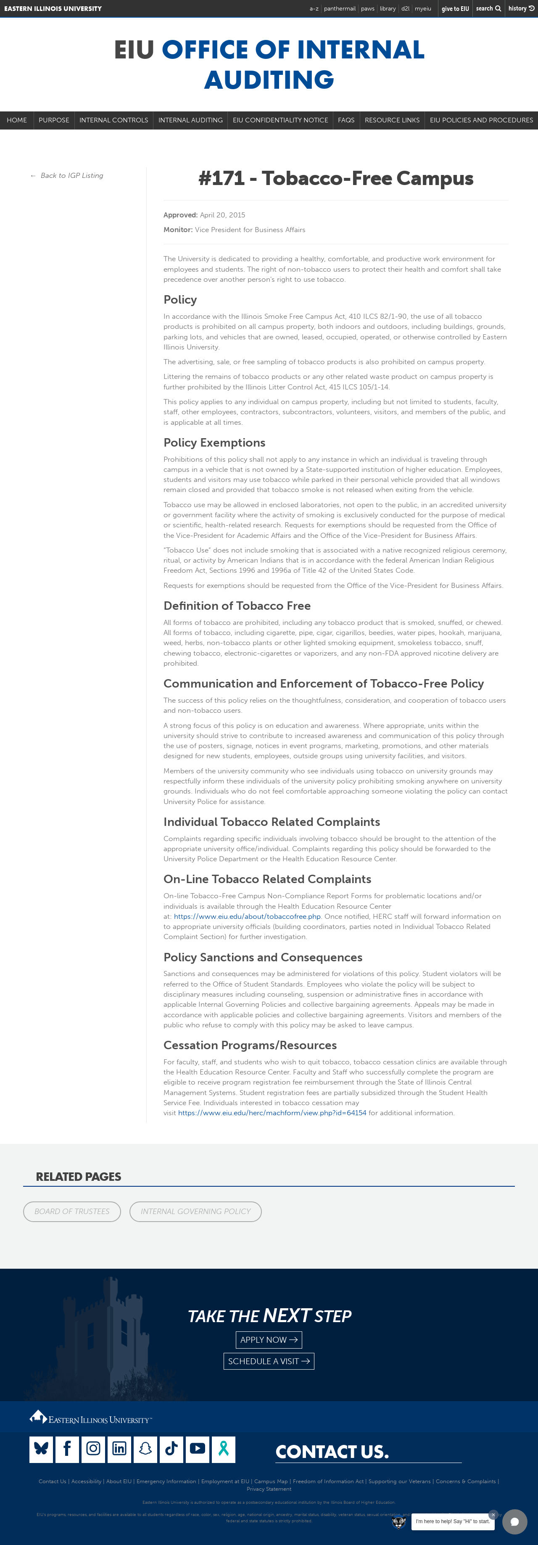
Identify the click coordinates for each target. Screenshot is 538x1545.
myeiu (423, 8)
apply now (269, 1340)
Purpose (54, 120)
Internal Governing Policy (196, 1211)
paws (367, 8)
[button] (514, 1521)
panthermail (340, 8)
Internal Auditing (190, 120)
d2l (405, 8)
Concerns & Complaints (466, 1481)
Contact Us (52, 1481)
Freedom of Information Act (328, 1481)
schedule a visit (269, 1361)
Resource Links (392, 120)
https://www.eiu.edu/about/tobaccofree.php (247, 916)
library (388, 8)
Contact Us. (332, 1451)
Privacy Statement (269, 1489)
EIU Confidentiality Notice (280, 120)
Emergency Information (166, 1481)
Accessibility (86, 1481)
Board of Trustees (72, 1211)
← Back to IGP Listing (66, 175)
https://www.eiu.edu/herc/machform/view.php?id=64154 (272, 1112)
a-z (314, 8)
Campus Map (271, 1481)
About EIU (119, 1481)
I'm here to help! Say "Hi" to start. (453, 1521)
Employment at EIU (225, 1481)
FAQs (346, 120)
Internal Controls (113, 120)
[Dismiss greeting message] (493, 1515)
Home (17, 120)
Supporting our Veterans (400, 1481)
